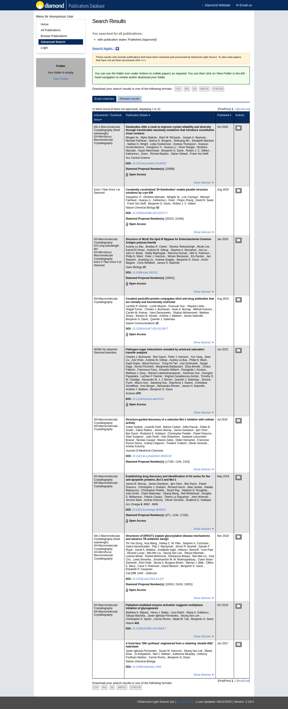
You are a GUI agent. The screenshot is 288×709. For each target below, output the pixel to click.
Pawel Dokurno (202, 433)
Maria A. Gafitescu (198, 612)
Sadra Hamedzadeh (138, 546)
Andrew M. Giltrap (158, 250)
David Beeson (170, 566)
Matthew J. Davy (136, 373)
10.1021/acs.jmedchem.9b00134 (151, 456)
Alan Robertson (170, 436)
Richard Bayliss (159, 153)
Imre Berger (147, 386)
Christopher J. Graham (152, 487)
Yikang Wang (171, 493)
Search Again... (103, 48)
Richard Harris (177, 487)
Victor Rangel (186, 147)
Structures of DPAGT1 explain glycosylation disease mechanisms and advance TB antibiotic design (168, 537)
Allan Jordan (195, 487)
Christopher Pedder (180, 433)
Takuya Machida (194, 553)
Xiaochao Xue (191, 373)
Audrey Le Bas (135, 246)
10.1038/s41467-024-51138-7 (150, 328)
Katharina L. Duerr (137, 153)
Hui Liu (203, 250)
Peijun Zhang (185, 200)
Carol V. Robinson (149, 566)
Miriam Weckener (178, 256)
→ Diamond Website (215, 5)
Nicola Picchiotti (144, 366)
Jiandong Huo (159, 382)
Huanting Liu (146, 259)
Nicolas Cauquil (146, 440)
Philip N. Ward (135, 256)
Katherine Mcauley (184, 654)
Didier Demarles (186, 440)
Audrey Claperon (154, 443)
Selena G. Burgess (160, 140)
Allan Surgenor (135, 436)
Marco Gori (142, 382)
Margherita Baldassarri (170, 366)
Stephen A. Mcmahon (184, 250)
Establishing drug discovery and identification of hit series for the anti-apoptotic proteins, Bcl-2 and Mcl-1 (168, 478)
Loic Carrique (190, 197)
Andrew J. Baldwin (170, 315)
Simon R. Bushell (186, 546)
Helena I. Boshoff (188, 549)
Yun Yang (197, 356)
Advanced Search (53, 42)
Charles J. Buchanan (158, 309)
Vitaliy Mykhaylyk (155, 253)
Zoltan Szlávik (134, 427)
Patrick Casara (153, 496)
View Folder (60, 78)
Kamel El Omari (135, 250)
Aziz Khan (137, 360)
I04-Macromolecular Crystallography (106, 300)
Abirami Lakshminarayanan (164, 373)
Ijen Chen (202, 430)
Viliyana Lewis (196, 306)
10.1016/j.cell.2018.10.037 (148, 579)
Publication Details (137, 115)
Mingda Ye (132, 137)
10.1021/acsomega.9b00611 (149, 509)
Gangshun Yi (154, 147)
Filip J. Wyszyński (163, 546)
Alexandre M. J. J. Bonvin (157, 379)
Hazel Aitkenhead (149, 150)
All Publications (51, 30)
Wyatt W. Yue (181, 619)
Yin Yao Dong (134, 543)
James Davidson (184, 430)
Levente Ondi (153, 427)
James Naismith (194, 315)
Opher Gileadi (179, 153)
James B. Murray (136, 483)
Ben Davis (132, 433)
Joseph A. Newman (195, 137)
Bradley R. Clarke (157, 246)
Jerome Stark (134, 500)
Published (223, 115)
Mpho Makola (149, 137)
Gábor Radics (144, 430)
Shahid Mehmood (156, 556)
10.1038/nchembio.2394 (146, 666)
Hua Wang (151, 543)
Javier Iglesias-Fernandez (142, 650)
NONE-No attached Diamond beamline (105, 351)
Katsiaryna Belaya (179, 556)
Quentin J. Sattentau (162, 319)
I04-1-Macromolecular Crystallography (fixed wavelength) (107, 130)
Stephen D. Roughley (195, 490)
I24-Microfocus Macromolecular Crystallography (103, 140)
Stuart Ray (173, 490)
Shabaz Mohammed (185, 312)
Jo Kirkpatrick (142, 654)
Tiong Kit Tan (170, 363)
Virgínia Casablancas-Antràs (181, 376)
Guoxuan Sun (177, 306)
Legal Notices (186, 701)
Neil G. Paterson (200, 253)
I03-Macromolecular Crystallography (106, 241)
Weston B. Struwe (147, 315)
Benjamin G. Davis (172, 150)
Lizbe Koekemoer (161, 144)
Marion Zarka (166, 440)
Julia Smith (153, 436)
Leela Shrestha (142, 559)
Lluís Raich (178, 612)
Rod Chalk (145, 562)
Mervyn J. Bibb (195, 562)
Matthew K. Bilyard (137, 612)
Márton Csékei (172, 427)
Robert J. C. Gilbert (198, 150)
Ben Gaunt (160, 356)
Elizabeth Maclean (203, 140)
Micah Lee (203, 246)
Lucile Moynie (158, 306)
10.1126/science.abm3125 (148, 399)
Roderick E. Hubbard (153, 433)
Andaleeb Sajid (167, 549)
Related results (130, 98)
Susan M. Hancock (170, 650)
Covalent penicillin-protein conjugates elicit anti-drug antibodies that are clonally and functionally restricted (170, 300)
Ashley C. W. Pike (170, 543)
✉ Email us (244, 5)
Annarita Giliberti (169, 369)
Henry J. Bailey (160, 612)
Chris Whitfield (146, 262)
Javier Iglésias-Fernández (163, 615)
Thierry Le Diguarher (177, 496)
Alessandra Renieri (168, 386)
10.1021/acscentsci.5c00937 (149, 163)
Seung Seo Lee (172, 553)
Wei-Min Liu (154, 553)
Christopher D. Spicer (139, 619)
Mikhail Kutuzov (203, 309)
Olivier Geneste (198, 443)
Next (240, 109)
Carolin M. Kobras (137, 312)
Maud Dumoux (151, 363)
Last (246, 109)
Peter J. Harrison (155, 256)
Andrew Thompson (185, 144)
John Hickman (200, 496)
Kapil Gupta (133, 363)
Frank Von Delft (199, 153)
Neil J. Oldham (162, 654)
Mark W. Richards (170, 137)
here (143, 60)
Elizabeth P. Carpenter (139, 569)
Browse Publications (54, 36)
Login (44, 47)
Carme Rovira (162, 619)
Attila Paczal (190, 427)
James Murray (163, 430)
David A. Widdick (145, 549)
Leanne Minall (134, 556)
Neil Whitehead (190, 493)
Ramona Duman (178, 253)
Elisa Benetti (193, 366)
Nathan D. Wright (138, 144)
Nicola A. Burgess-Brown (169, 562)
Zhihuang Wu (182, 140)
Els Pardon (198, 256)
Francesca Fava (147, 369)
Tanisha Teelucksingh (182, 246)
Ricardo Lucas (136, 553)
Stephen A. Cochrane (196, 543)
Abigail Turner (134, 309)
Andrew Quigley (165, 259)
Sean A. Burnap (181, 309)
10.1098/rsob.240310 (145, 272)
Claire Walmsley (151, 493)
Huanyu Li (170, 147)
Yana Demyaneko (161, 312)
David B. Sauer (205, 200)
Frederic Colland (176, 443)
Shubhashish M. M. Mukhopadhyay (174, 559)
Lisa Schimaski (189, 363)
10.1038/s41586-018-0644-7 (149, 628)
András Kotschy (135, 446)
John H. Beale (135, 253)
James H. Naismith (168, 262)
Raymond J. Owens (181, 382)
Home (45, 24)
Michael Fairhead (136, 140)
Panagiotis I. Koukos (194, 369)
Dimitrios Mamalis (155, 197)
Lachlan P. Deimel (137, 306)
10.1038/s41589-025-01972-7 (150, 213)
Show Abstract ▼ (204, 182)
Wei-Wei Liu (199, 556)
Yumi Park (207, 549)
